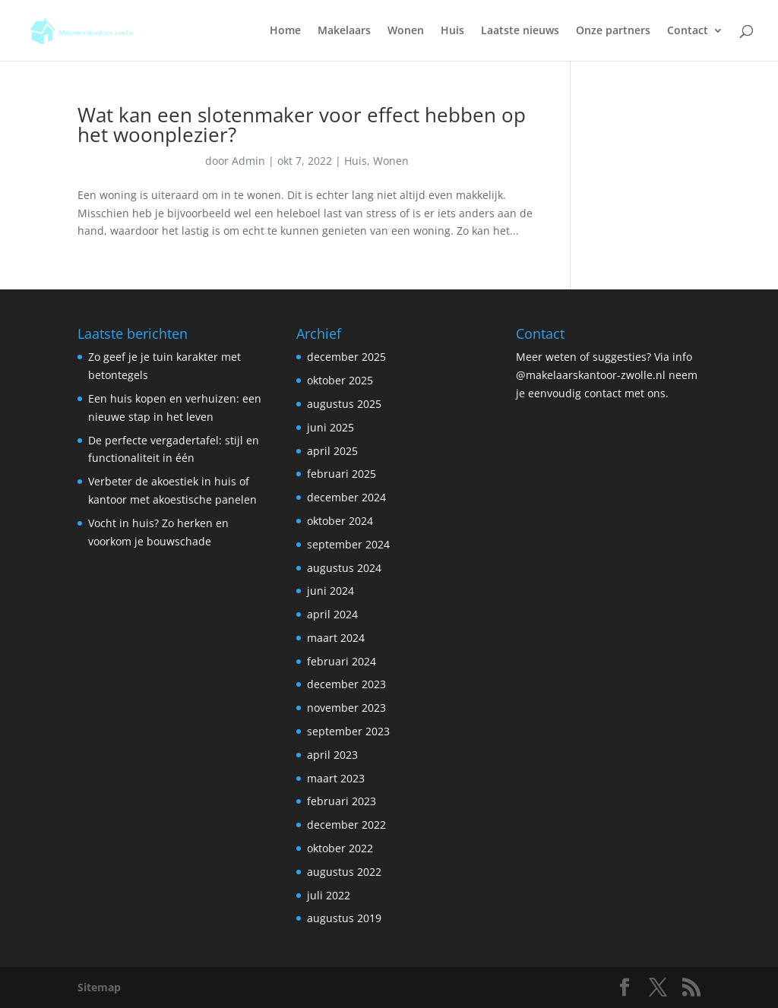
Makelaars (344, 31)
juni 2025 (330, 427)
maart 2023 (336, 778)
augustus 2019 (344, 918)
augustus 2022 (344, 871)
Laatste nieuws (520, 31)
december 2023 (346, 684)
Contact (687, 31)
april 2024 (332, 614)
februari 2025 (341, 473)
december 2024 (346, 497)
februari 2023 (341, 801)
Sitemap (99, 987)
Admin (248, 160)
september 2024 (348, 544)
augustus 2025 (344, 404)
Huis (452, 31)
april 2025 (332, 451)
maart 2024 (336, 637)
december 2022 (346, 824)
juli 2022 (328, 895)
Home (285, 31)
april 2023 (332, 754)
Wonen (405, 31)
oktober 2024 (340, 520)
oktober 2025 (340, 380)
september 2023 (348, 731)
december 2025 (346, 356)
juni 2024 (330, 590)
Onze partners (613, 31)
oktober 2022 (340, 848)
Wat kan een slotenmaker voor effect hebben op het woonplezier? (301, 124)
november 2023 (346, 707)
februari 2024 (341, 661)
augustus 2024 (344, 568)
